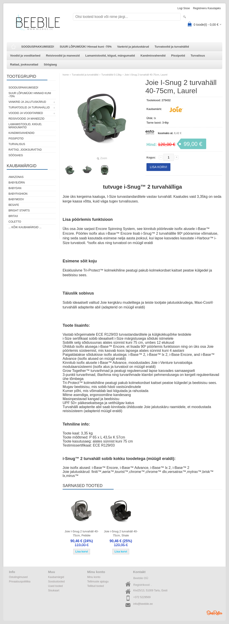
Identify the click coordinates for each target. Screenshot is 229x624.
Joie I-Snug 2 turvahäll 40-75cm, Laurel (145, 74)
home (66, 74)
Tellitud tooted (95, 586)
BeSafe (13, 205)
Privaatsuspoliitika (19, 581)
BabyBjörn (16, 182)
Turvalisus (198, 55)
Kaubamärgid (56, 577)
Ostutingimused (18, 577)
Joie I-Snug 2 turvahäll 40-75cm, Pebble (82, 533)
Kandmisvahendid (152, 55)
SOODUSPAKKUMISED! (37, 46)
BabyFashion (18, 193)
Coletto (14, 221)
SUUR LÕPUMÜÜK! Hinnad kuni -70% (86, 46)
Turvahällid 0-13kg (111, 74)
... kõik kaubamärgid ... (24, 227)
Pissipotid (178, 55)
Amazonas (15, 177)
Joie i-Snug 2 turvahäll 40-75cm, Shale (121, 533)
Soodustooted (56, 581)
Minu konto (93, 577)
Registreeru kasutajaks (207, 8)
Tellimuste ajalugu (97, 581)
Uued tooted (55, 586)
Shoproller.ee (214, 613)
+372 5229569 (142, 597)
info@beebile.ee (143, 603)
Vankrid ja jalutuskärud (133, 46)
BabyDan (14, 188)
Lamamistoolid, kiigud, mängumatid (110, 55)
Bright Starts (19, 210)
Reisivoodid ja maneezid (63, 55)
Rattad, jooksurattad (24, 64)
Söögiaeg (50, 64)
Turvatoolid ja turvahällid (172, 46)
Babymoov (16, 199)
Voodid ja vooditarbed (25, 55)
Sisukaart (53, 590)
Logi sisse (184, 8)
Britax (13, 216)
